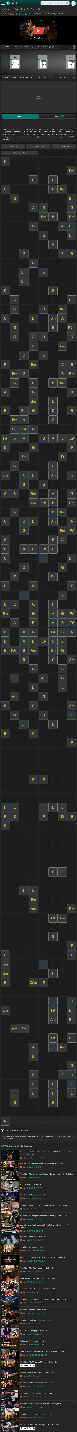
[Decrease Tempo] (3, 47)
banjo (38, 77)
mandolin (29, 77)
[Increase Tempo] (21, 47)
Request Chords (28, 1365)
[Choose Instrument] (51, 77)
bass (45, 77)
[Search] (67, 3)
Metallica (20, 9)
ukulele (21, 77)
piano (14, 77)
